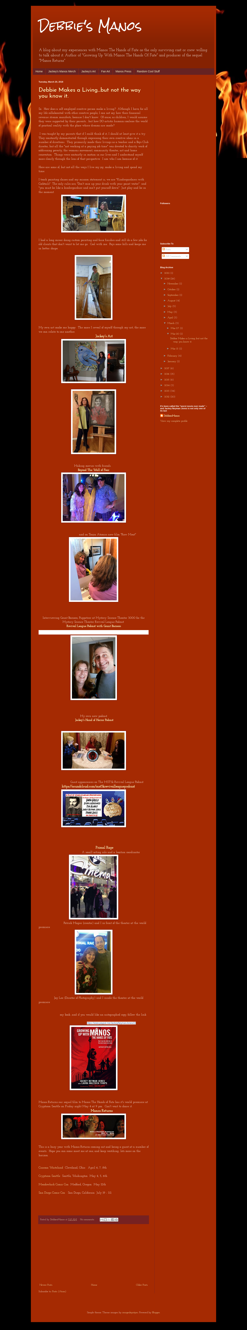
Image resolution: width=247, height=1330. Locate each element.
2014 (167, 385)
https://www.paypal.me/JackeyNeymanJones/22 (111, 1023)
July (169, 306)
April (170, 317)
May (170, 312)
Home (39, 71)
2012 (167, 396)
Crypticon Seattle (49, 1176)
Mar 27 (175, 328)
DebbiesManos (171, 415)
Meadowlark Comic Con (54, 1184)
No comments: (87, 1219)
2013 (167, 391)
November (173, 283)
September (173, 295)
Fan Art (105, 71)
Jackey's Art (88, 71)
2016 (167, 374)
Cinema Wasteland (51, 1167)
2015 (167, 379)
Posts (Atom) (59, 1291)
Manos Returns (102, 1111)
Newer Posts (46, 1285)
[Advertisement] (94, 1253)
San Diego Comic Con (52, 1192)
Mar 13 (175, 348)
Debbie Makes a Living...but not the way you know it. (189, 340)
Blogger (156, 1312)
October (171, 289)
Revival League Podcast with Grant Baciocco (94, 626)
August (171, 300)
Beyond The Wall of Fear (93, 470)
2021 (167, 273)
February (172, 355)
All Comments (171, 256)
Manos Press (123, 71)
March (171, 323)
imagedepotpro (130, 1312)
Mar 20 (175, 333)
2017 (167, 368)
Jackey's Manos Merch (62, 71)
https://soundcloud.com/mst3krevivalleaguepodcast (98, 786)
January (172, 361)
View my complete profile (174, 421)
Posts (166, 249)
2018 (167, 278)
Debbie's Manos (90, 25)
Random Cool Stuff (148, 71)
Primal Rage (104, 848)
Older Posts (142, 1285)
